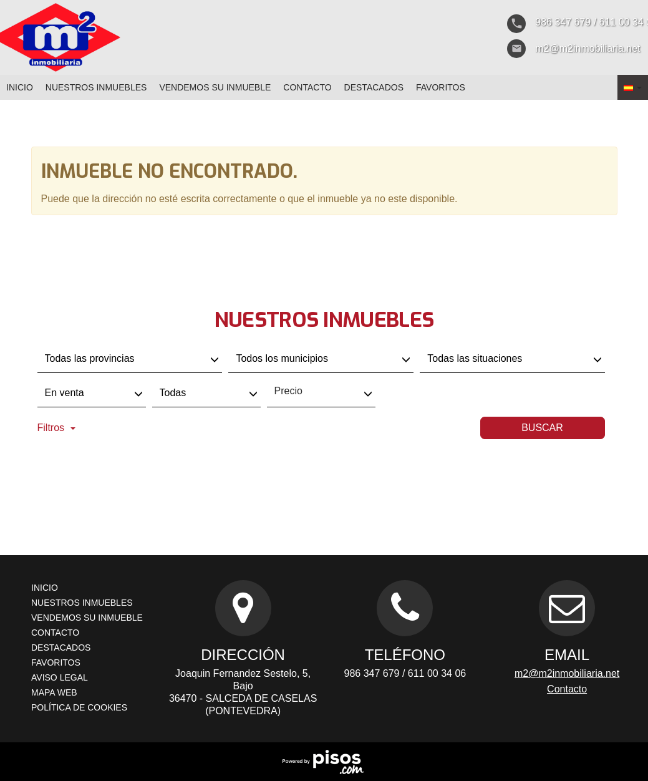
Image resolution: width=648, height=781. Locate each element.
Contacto (307, 87)
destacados (374, 87)
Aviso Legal (59, 677)
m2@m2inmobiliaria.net (567, 673)
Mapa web (54, 692)
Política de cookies (79, 707)
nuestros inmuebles (96, 87)
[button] (632, 87)
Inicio (19, 87)
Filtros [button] (56, 427)
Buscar (542, 427)
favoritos (440, 87)
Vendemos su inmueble (215, 87)
